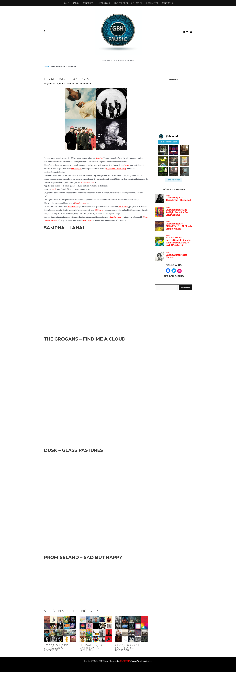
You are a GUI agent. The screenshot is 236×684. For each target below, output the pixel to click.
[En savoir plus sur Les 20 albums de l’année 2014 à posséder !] (95, 629)
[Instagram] (191, 31)
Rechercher (185, 288)
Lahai (126, 165)
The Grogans (76, 168)
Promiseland (73, 206)
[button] (45, 31)
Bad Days (87, 220)
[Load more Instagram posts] (173, 180)
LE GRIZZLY (125, 661)
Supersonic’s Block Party (116, 168)
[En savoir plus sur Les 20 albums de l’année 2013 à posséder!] (60, 629)
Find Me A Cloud (87, 182)
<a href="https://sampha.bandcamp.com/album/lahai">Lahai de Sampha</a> (95, 281)
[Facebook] (184, 31)
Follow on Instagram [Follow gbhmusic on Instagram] (168, 142)
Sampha (99, 158)
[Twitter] (187, 31)
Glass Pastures (80, 203)
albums (70, 83)
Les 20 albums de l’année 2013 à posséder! (56, 648)
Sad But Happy (116, 217)
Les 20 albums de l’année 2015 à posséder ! (127, 648)
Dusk (54, 189)
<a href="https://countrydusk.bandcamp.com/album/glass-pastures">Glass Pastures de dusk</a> (95, 502)
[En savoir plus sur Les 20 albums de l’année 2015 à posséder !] (131, 629)
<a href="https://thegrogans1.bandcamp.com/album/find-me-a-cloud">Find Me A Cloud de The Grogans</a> (95, 392)
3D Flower (99, 210)
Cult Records (123, 206)
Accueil (47, 66)
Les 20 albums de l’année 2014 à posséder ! (91, 648)
